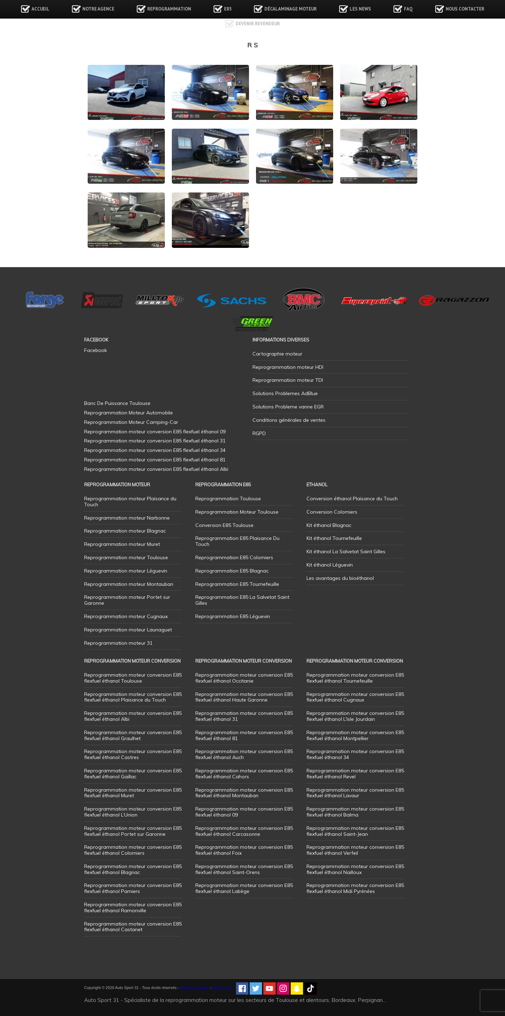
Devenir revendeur (258, 24)
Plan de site (223, 987)
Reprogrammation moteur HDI (287, 367)
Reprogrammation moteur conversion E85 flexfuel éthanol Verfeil (355, 850)
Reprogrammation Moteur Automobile (128, 412)
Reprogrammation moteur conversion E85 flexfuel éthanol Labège (244, 888)
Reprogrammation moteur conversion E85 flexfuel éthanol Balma (355, 812)
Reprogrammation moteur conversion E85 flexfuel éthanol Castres (133, 754)
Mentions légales (194, 987)
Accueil (40, 9)
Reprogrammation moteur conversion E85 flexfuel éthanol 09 (244, 812)
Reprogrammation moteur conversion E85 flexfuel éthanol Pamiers (133, 888)
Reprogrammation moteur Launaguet (128, 629)
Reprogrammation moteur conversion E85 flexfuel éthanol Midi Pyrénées (355, 888)
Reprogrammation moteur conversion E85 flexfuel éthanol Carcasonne (244, 831)
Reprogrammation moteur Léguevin (125, 571)
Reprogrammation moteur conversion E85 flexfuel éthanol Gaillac (133, 773)
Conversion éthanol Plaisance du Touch (352, 498)
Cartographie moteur (277, 354)
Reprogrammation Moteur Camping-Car (131, 422)
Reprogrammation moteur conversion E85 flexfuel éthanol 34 (355, 754)
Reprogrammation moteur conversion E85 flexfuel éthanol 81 (244, 735)
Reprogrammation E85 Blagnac (232, 571)
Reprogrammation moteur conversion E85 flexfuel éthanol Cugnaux (355, 697)
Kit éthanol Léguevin (330, 565)
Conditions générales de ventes (288, 420)
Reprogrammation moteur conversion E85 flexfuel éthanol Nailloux (355, 869)
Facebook (95, 350)
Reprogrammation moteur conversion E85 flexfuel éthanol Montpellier (355, 735)
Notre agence (98, 9)
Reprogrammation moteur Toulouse (126, 557)
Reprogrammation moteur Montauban (128, 584)
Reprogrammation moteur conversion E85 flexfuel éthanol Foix (244, 850)
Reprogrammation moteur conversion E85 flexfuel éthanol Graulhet (133, 735)
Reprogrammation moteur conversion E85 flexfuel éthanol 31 (244, 716)
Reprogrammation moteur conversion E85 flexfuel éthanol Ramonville (133, 907)
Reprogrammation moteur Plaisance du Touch (130, 501)
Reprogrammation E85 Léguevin (232, 616)
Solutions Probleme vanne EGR (288, 407)
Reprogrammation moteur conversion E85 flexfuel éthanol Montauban (244, 793)
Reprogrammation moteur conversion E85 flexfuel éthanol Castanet (133, 927)
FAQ (408, 9)
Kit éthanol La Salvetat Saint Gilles (346, 551)
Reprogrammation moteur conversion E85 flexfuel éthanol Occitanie (244, 678)
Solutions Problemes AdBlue (285, 393)
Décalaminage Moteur (290, 9)
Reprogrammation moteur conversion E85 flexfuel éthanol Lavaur (355, 793)
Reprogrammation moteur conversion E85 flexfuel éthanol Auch (244, 754)
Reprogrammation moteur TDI (287, 380)
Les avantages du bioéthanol (340, 578)
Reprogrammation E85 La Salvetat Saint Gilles (242, 600)
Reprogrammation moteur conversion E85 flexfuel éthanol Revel (355, 773)
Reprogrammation (169, 9)
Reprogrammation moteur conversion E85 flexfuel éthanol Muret (133, 793)
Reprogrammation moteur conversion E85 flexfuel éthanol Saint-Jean (355, 831)
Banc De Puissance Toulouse (117, 403)
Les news (360, 9)
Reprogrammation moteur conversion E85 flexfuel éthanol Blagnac (133, 869)
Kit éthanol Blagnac (329, 525)
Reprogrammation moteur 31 (118, 643)
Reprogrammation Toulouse (228, 498)
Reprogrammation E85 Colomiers (234, 557)
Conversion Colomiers (332, 512)
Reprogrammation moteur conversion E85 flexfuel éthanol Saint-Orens (244, 869)
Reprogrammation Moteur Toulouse (236, 512)
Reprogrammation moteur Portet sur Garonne (127, 600)
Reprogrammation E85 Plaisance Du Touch (237, 541)
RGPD (259, 433)
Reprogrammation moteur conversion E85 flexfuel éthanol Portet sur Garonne (133, 831)
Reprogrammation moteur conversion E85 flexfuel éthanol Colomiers (133, 850)
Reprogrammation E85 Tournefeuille (237, 584)
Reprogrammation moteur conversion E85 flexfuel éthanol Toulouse (133, 678)
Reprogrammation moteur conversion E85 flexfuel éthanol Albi (133, 716)
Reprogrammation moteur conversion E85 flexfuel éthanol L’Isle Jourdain (355, 716)
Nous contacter (465, 9)
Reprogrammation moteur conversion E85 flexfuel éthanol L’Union (133, 812)
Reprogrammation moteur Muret (122, 544)
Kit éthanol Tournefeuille (334, 538)
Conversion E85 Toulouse (224, 525)
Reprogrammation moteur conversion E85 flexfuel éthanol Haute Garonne (244, 697)
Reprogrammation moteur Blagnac (125, 531)
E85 (227, 9)
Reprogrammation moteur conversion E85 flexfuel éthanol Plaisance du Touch (133, 697)
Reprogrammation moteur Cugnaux (126, 616)
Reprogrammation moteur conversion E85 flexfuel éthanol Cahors (244, 773)
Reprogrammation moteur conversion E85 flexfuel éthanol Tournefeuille (355, 678)
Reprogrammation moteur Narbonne (127, 518)
